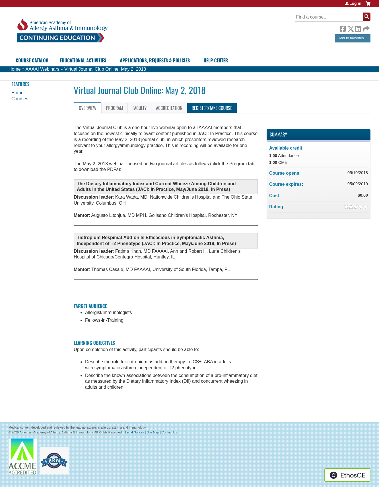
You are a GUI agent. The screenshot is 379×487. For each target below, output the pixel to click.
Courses (19, 98)
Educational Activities (83, 60)
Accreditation (169, 108)
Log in (355, 3)
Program (114, 108)
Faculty (139, 108)
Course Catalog (32, 60)
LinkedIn (358, 28)
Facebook (342, 28)
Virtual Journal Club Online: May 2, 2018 (105, 69)
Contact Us (169, 432)
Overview (87, 108)
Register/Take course (212, 108)
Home (15, 69)
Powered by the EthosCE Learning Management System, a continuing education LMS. (347, 475)
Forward (365, 27)
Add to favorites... (353, 38)
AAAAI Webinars (42, 69)
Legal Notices (134, 432)
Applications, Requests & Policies (155, 60)
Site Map (153, 432)
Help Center (215, 60)
